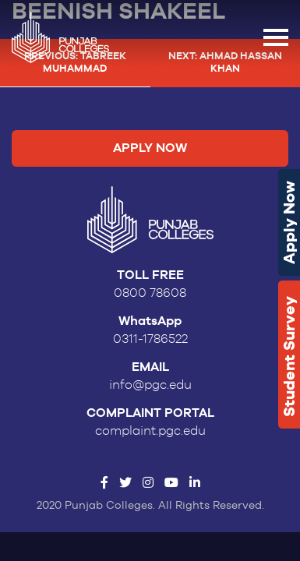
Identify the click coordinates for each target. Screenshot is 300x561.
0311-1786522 (150, 339)
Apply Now (289, 222)
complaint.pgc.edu (150, 431)
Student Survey (289, 356)
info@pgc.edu (150, 385)
